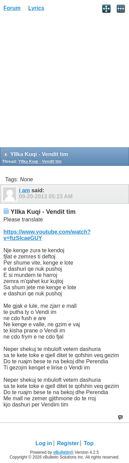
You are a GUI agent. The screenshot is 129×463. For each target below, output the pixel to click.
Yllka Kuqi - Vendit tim (40, 161)
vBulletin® (63, 452)
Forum (12, 8)
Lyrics (36, 8)
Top (89, 443)
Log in (43, 443)
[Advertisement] (64, 81)
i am (24, 190)
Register (68, 443)
